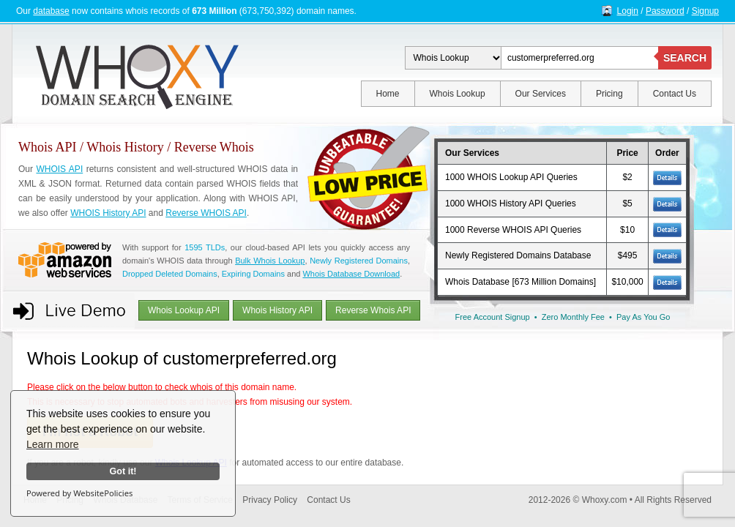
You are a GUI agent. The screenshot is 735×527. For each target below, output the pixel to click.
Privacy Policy (269, 500)
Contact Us (674, 94)
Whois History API (277, 310)
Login (627, 11)
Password (665, 11)
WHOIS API (59, 169)
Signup (705, 11)
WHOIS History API (108, 213)
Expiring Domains (253, 273)
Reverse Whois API (373, 310)
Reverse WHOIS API (206, 213)
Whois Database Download (351, 273)
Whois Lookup (457, 94)
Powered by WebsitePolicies (79, 492)
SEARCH (684, 58)
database (51, 11)
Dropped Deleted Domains (169, 273)
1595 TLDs (204, 247)
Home (388, 94)
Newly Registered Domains (359, 260)
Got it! (122, 471)
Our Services (540, 94)
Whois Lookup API (184, 310)
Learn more (52, 444)
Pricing (609, 94)
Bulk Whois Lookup (270, 260)
